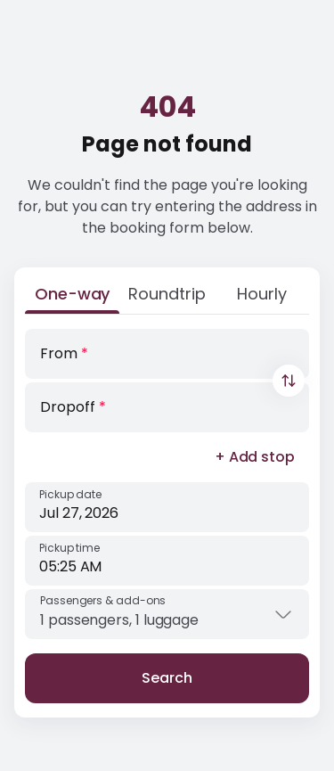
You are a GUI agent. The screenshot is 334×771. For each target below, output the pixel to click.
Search (167, 678)
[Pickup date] (167, 507)
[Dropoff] (167, 407)
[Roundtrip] (166, 298)
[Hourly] (262, 298)
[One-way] (72, 298)
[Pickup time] (167, 561)
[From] (167, 354)
